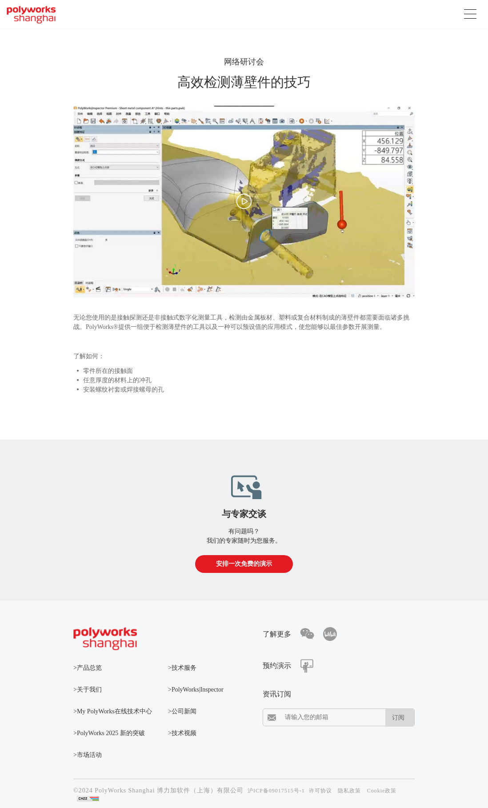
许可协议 (320, 791)
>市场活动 (87, 755)
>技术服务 (182, 667)
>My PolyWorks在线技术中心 (112, 711)
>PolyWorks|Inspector (196, 689)
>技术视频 (182, 733)
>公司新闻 (182, 711)
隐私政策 (349, 791)
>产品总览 (87, 667)
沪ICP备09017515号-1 (276, 791)
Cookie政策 (382, 791)
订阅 (398, 717)
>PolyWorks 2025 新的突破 (109, 733)
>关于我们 (87, 689)
